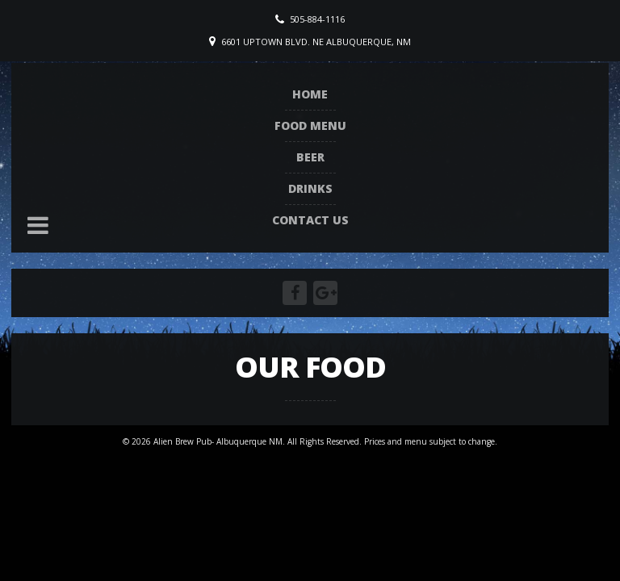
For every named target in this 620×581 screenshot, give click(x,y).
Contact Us (310, 220)
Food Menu (310, 125)
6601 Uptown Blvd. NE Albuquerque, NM (316, 42)
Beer (310, 157)
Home (310, 94)
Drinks (310, 188)
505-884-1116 (317, 19)
